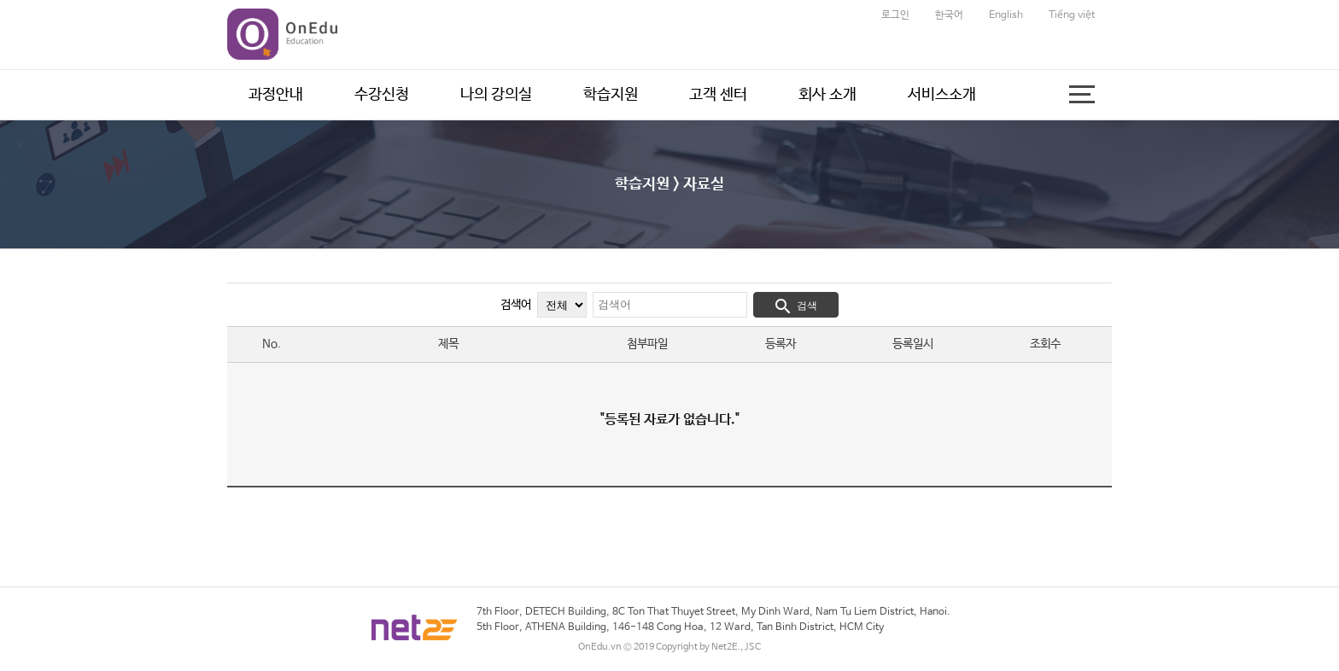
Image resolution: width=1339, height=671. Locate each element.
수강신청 (381, 94)
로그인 (895, 15)
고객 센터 (718, 94)
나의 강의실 (496, 94)
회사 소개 (827, 94)
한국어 (949, 15)
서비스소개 (942, 94)
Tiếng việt (1072, 15)
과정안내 (276, 94)
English (1006, 15)
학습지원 (610, 94)
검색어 (515, 305)
